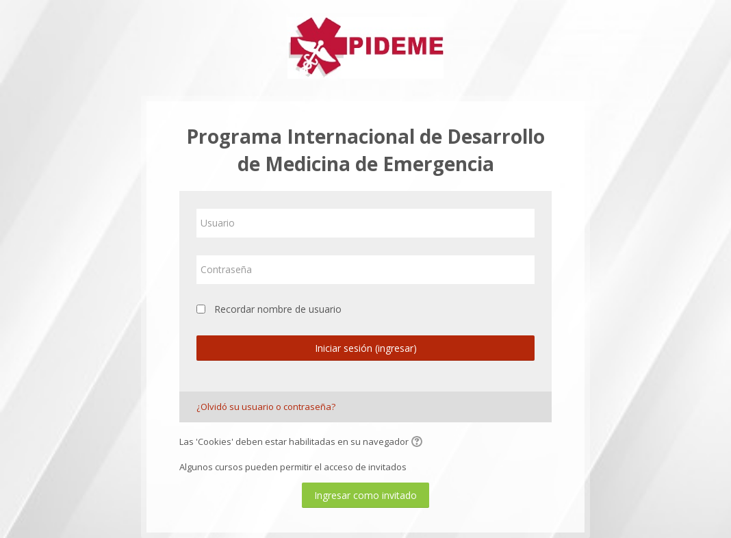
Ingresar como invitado (365, 495)
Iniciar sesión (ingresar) (366, 348)
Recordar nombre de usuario (278, 309)
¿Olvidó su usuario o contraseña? (265, 406)
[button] (419, 442)
